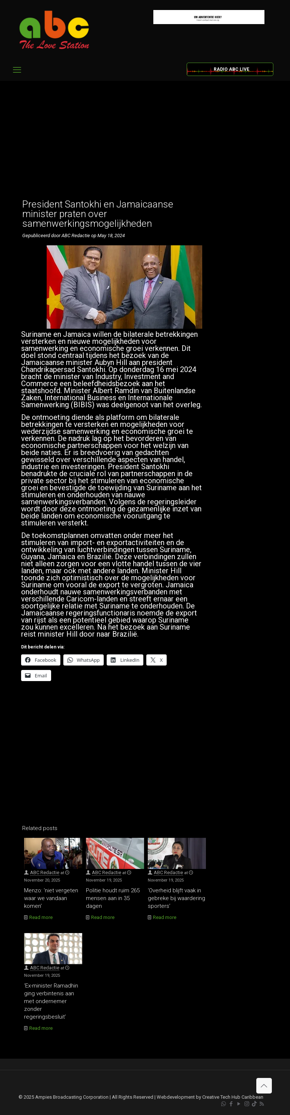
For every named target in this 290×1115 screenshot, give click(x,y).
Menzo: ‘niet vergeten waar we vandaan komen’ (51, 898)
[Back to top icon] (264, 1086)
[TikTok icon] (254, 1104)
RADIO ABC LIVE (231, 69)
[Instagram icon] (247, 1104)
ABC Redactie (44, 872)
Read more (41, 917)
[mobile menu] (17, 70)
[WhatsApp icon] (223, 1104)
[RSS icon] (261, 1104)
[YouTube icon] (239, 1104)
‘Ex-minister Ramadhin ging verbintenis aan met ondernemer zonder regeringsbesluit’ (51, 1001)
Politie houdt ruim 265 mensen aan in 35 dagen (113, 898)
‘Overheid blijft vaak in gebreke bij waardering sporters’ (176, 898)
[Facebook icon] (231, 1104)
